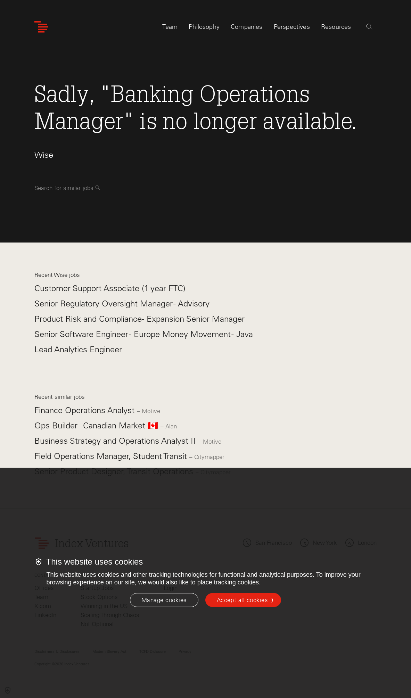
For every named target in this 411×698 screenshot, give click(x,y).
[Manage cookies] (164, 600)
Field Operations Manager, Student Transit (111, 456)
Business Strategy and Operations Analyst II (116, 441)
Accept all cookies (242, 600)
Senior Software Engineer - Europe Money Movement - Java (143, 334)
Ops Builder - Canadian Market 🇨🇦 (97, 425)
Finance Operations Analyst (85, 410)
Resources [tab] (336, 27)
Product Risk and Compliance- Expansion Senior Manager (139, 319)
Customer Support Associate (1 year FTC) (110, 288)
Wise (43, 155)
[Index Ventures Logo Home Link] (41, 27)
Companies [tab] (247, 27)
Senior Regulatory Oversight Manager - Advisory (121, 303)
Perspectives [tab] (292, 27)
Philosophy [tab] (204, 27)
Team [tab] (170, 27)
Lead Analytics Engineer (78, 349)
